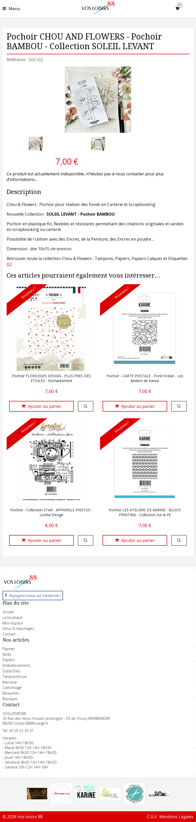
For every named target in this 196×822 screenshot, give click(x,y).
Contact (9, 634)
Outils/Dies (11, 671)
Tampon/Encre (15, 676)
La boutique (12, 617)
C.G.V (152, 816)
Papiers (9, 659)
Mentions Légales (176, 816)
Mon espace (13, 623)
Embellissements (17, 665)
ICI (9, 264)
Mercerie (10, 682)
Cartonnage (12, 687)
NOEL (7, 654)
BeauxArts (11, 693)
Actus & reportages (18, 628)
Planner (9, 648)
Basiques (10, 698)
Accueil (8, 611)
